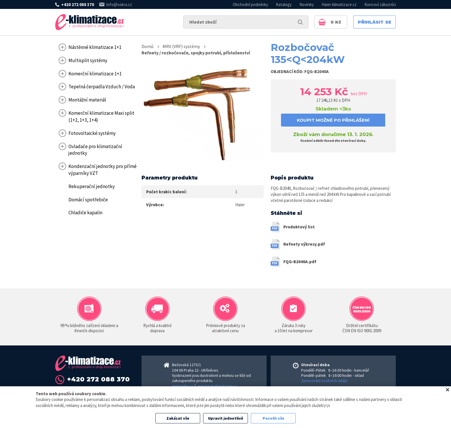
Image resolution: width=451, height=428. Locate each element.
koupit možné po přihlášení (333, 120)
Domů (148, 46)
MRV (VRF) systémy (181, 46)
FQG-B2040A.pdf (299, 261)
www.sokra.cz (182, 385)
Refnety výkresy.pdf (304, 244)
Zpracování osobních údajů (324, 380)
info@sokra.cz (119, 4)
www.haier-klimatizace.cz (217, 385)
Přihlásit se (374, 22)
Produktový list (299, 227)
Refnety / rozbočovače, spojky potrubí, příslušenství (196, 53)
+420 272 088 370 (77, 4)
